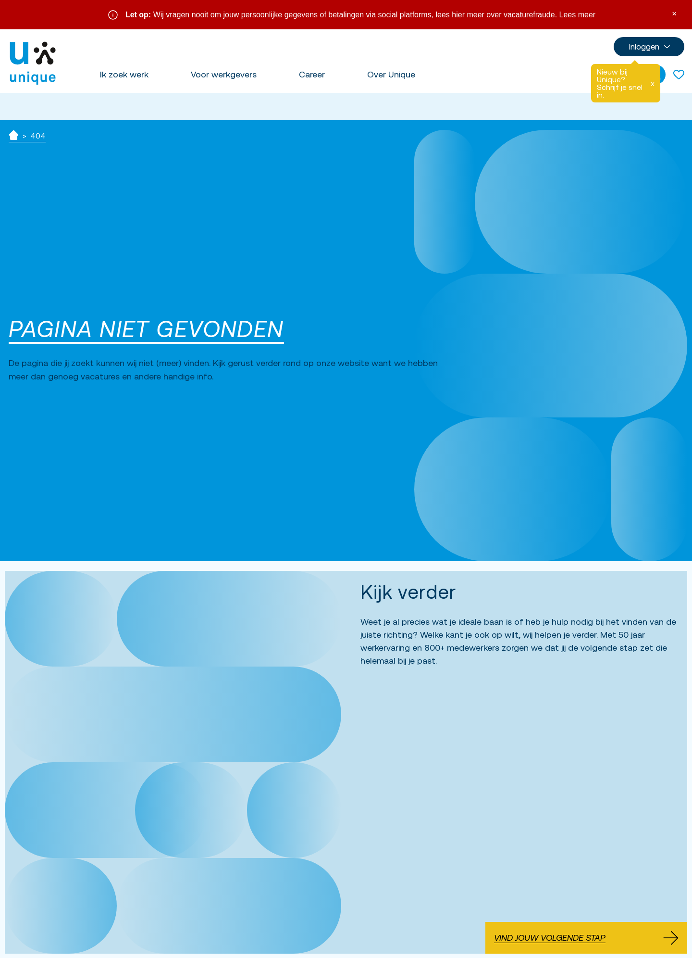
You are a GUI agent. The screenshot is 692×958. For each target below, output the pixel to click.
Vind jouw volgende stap (586, 938)
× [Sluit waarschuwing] (674, 12)
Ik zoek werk (124, 74)
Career (312, 74)
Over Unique (391, 74)
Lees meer (577, 15)
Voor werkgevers (224, 74)
